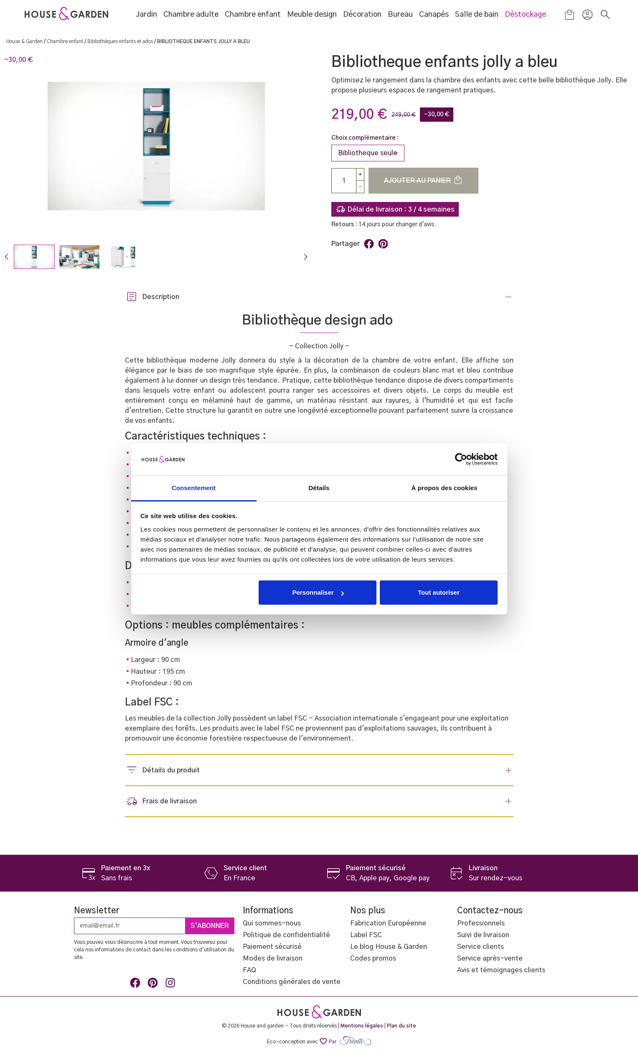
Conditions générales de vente (292, 982)
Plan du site (401, 1025)
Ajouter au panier (423, 180)
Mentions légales (362, 1025)
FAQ (249, 970)
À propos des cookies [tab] (445, 487)
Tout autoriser (439, 592)
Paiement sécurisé (272, 946)
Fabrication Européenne (388, 923)
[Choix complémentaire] (367, 153)
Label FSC (366, 935)
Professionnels (481, 923)
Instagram (171, 984)
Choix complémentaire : (365, 138)
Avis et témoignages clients (501, 970)
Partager (369, 244)
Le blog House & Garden (388, 946)
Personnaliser (317, 592)
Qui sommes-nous (272, 923)
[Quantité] (343, 180)
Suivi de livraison (483, 935)
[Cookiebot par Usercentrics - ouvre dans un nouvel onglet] (461, 459)
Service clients (480, 946)
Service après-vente (490, 958)
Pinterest (383, 244)
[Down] (360, 186)
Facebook (136, 984)
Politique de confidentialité (286, 935)
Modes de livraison (272, 958)
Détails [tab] (319, 487)
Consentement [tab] (194, 487)
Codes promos (373, 958)
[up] (360, 174)
